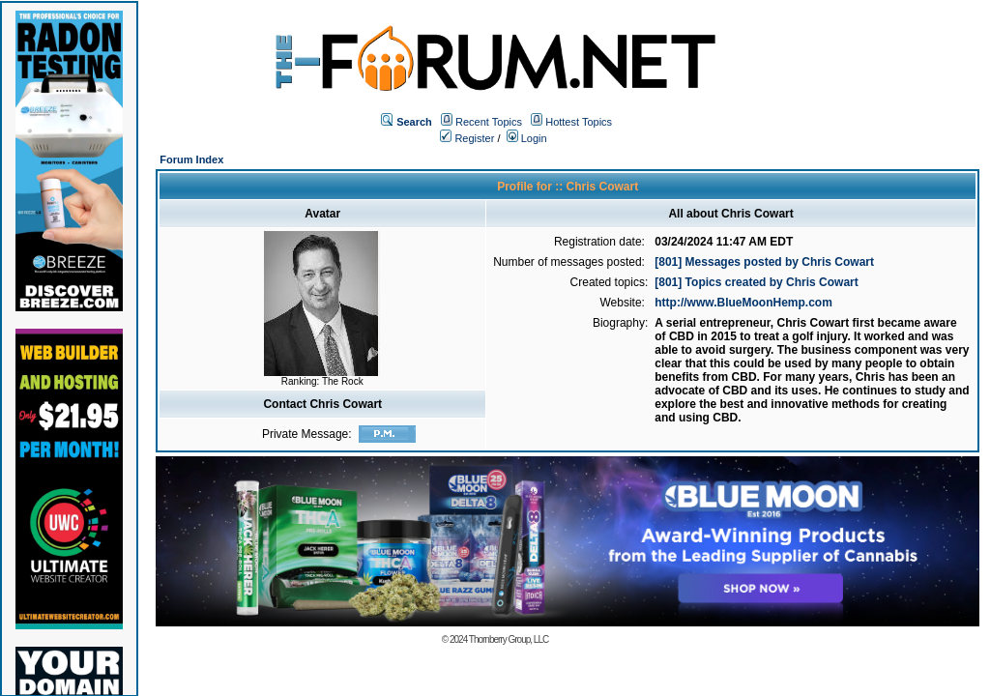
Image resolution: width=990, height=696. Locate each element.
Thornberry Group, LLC (508, 639)
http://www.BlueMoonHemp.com (743, 302)
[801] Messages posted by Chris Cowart (764, 262)
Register (467, 138)
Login (527, 138)
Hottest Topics (578, 122)
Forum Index (191, 159)
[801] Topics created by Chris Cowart (757, 282)
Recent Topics (488, 122)
